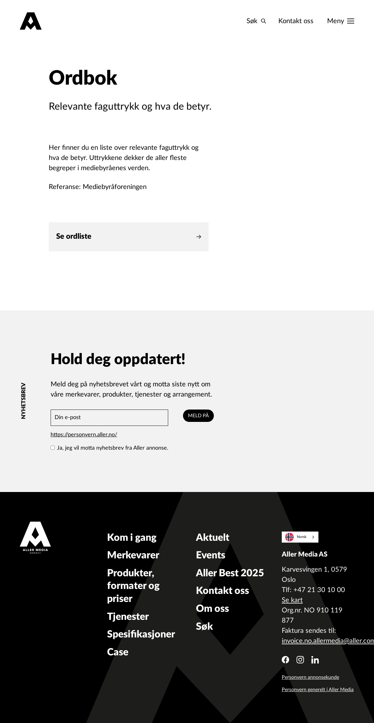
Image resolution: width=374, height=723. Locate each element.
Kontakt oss (296, 21)
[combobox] (300, 537)
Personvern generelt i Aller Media (318, 689)
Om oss (212, 609)
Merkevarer (133, 555)
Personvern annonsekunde (310, 677)
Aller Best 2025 (230, 573)
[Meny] (340, 21)
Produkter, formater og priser (133, 586)
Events (210, 555)
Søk (204, 627)
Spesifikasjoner (141, 634)
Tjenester (128, 617)
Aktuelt (212, 538)
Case (117, 652)
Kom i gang (131, 538)
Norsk (296, 537)
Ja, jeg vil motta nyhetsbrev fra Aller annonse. (109, 448)
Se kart (292, 600)
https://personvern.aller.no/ (84, 435)
